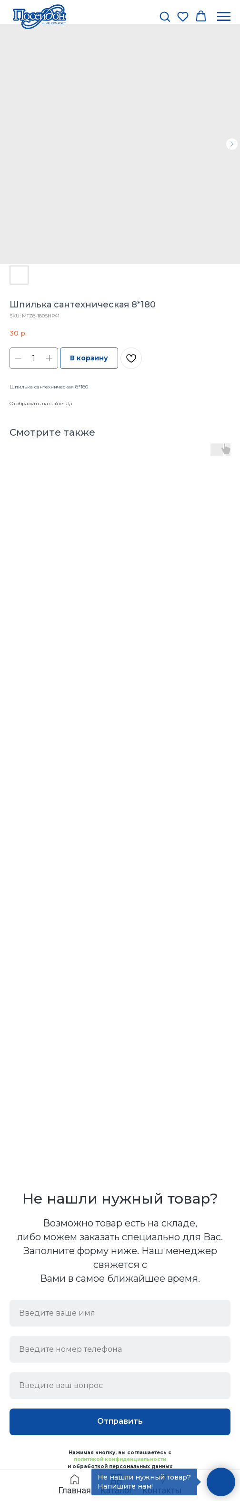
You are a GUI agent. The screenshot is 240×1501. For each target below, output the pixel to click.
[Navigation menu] (223, 16)
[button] (164, 16)
